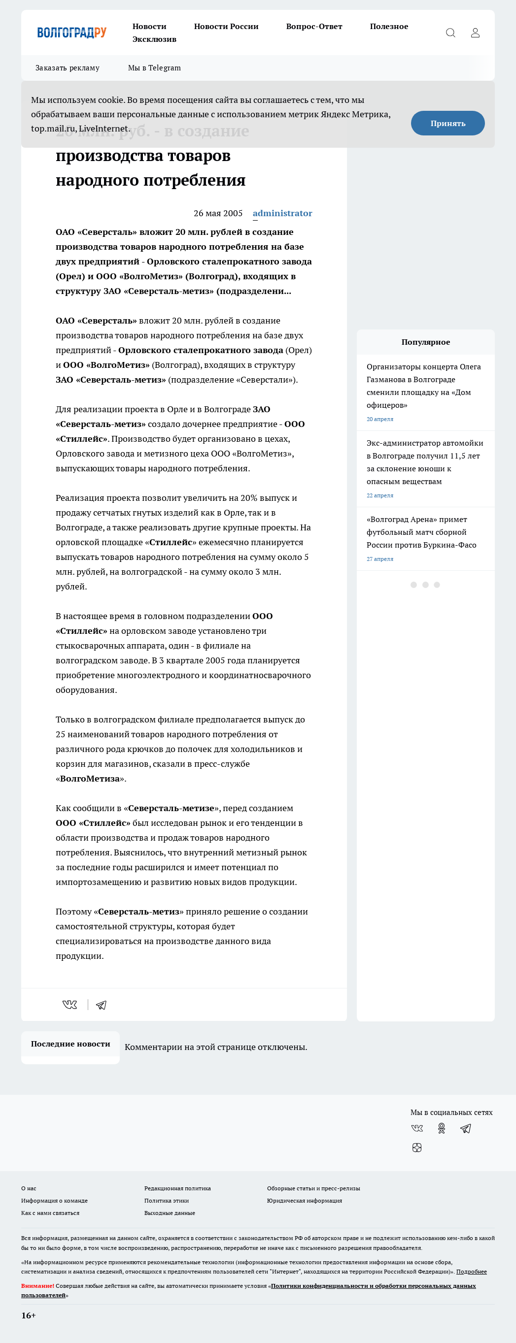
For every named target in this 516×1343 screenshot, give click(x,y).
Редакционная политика (177, 1188)
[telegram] (104, 1005)
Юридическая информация (304, 1200)
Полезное (389, 26)
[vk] (70, 1005)
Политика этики (166, 1200)
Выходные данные (169, 1212)
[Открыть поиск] (450, 32)
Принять (448, 123)
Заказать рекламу (67, 67)
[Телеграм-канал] (466, 1128)
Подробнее (471, 1271)
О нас (28, 1188)
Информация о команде (54, 1200)
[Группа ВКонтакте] (417, 1128)
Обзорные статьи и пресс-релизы (313, 1188)
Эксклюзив (154, 39)
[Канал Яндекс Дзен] (417, 1148)
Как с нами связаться (50, 1212)
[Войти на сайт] (475, 32)
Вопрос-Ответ (314, 26)
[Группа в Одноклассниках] (441, 1128)
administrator (282, 213)
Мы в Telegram (154, 67)
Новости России (226, 26)
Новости (150, 26)
